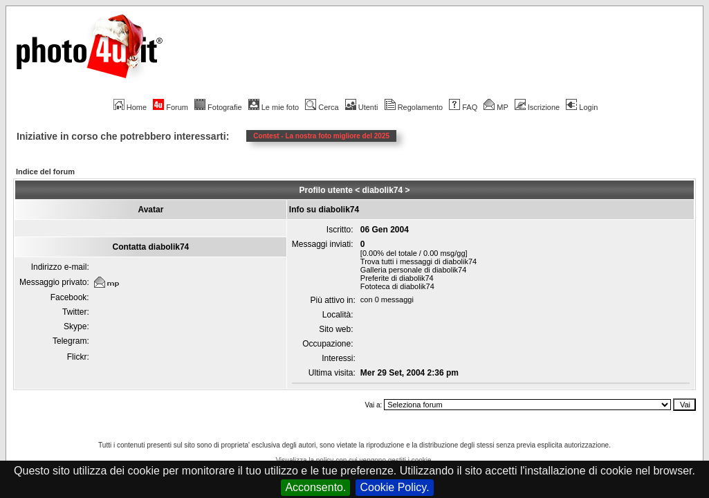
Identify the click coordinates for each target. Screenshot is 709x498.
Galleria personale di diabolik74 (413, 270)
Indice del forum (45, 171)
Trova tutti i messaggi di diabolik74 (418, 261)
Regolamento (414, 107)
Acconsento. (315, 487)
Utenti (361, 107)
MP (496, 107)
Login (582, 107)
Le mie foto (273, 107)
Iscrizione (537, 107)
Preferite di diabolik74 (397, 278)
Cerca (321, 107)
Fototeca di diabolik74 (397, 286)
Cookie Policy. (394, 487)
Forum (170, 107)
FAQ (463, 107)
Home (130, 107)
